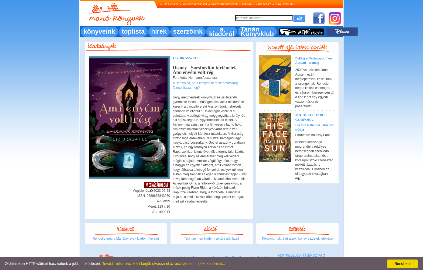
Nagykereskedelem (224, 4)
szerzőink (188, 31)
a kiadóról (221, 31)
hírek (158, 31)
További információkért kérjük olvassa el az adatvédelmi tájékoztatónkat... (163, 263)
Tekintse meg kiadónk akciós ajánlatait (211, 238)
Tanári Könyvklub (257, 31)
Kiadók (247, 4)
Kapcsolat (263, 4)
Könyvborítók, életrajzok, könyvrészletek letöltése (297, 238)
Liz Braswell (186, 58)
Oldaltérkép (284, 4)
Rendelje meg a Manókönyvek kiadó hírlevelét (126, 238)
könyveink (99, 31)
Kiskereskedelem (195, 4)
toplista (133, 31)
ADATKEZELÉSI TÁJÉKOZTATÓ (301, 255)
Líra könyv (171, 4)
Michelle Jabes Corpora (310, 117)
